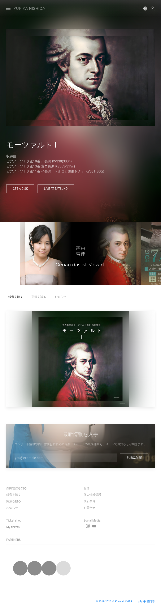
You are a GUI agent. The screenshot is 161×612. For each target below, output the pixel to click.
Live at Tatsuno (56, 188)
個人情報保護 (92, 494)
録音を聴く (13, 494)
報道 (87, 488)
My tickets (13, 527)
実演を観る (13, 501)
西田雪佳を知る (16, 488)
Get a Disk (20, 188)
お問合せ (89, 507)
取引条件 (89, 501)
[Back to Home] (29, 8)
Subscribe (134, 457)
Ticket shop (13, 520)
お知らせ (12, 507)
